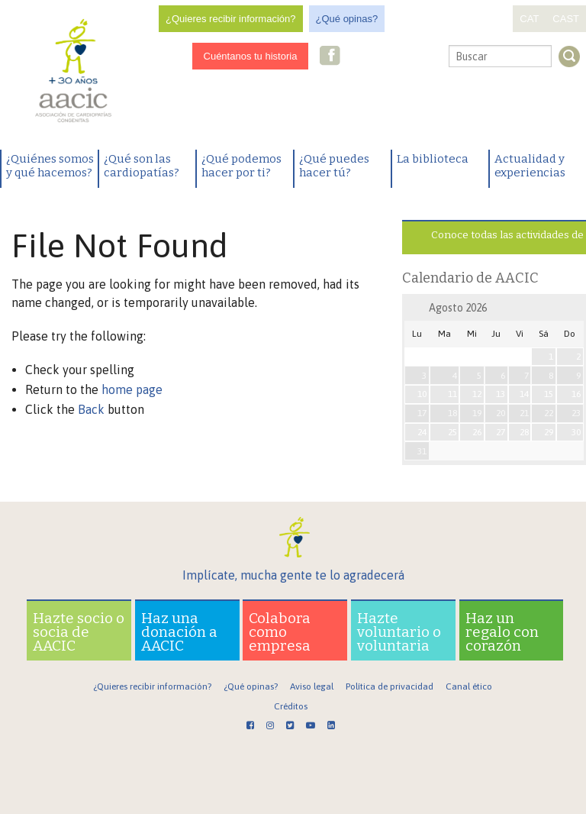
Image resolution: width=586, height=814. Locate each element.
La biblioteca (432, 159)
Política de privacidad (389, 686)
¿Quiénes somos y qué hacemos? (50, 165)
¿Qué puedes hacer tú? (334, 165)
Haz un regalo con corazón (502, 631)
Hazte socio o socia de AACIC (78, 631)
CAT (529, 18)
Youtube (401, 57)
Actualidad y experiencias (529, 165)
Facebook (330, 57)
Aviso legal (311, 686)
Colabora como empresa (280, 631)
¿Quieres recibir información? (231, 18)
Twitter (377, 57)
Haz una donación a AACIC (179, 631)
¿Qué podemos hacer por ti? (241, 165)
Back (91, 409)
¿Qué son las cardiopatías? (141, 165)
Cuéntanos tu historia (251, 56)
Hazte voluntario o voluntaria (399, 631)
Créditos (290, 706)
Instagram (353, 57)
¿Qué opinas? (347, 18)
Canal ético (469, 686)
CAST (565, 18)
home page (132, 389)
